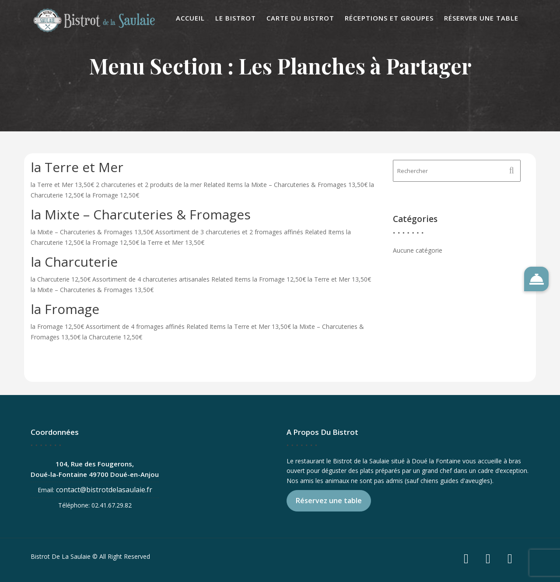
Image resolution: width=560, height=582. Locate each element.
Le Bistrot (235, 18)
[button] (536, 279)
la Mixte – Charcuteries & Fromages (141, 214)
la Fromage (65, 309)
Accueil (190, 18)
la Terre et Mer (77, 167)
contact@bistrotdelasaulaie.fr (104, 489)
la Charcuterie (74, 262)
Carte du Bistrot (300, 18)
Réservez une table (330, 499)
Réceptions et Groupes (389, 18)
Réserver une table (481, 18)
